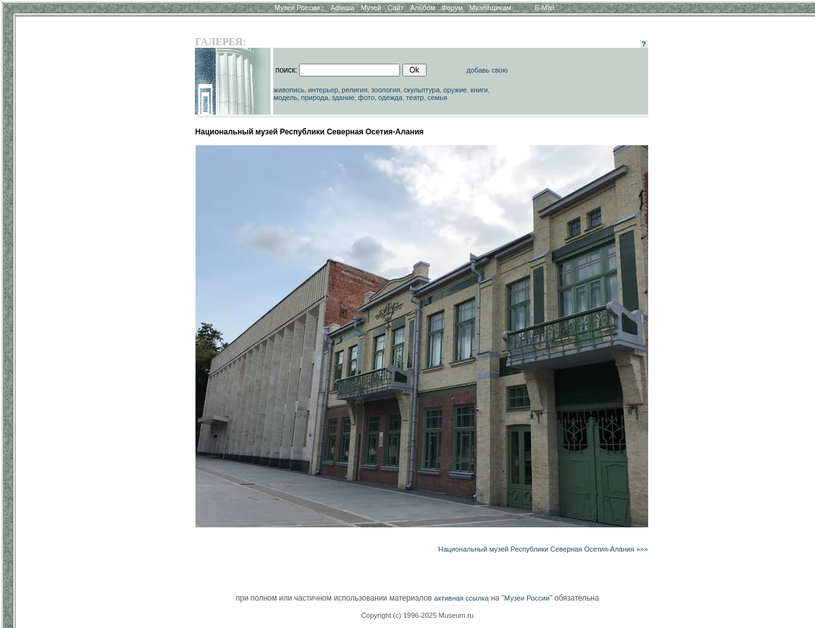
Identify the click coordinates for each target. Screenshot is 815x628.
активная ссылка (461, 598)
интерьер (323, 90)
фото (366, 97)
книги (479, 90)
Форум (451, 7)
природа (315, 97)
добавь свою (487, 70)
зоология (385, 90)
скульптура (422, 90)
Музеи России (299, 7)
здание (343, 97)
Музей (371, 7)
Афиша (342, 7)
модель (285, 97)
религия (355, 90)
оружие (455, 90)
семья (437, 97)
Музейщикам (490, 7)
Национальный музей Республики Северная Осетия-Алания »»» (543, 549)
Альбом (422, 7)
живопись (288, 90)
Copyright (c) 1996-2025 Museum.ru (417, 615)
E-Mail (545, 7)
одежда (390, 97)
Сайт (396, 7)
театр (415, 97)
